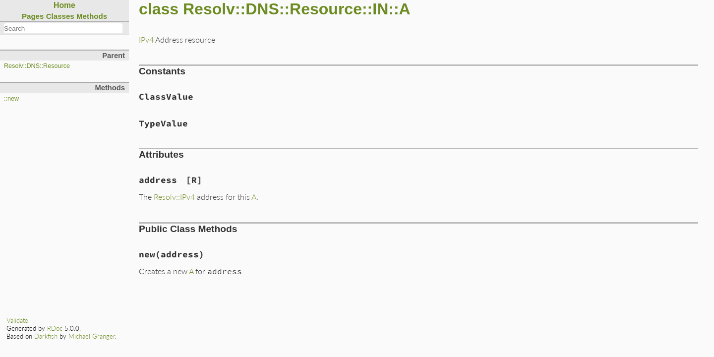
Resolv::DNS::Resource (37, 65)
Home (64, 5)
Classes (60, 16)
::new (11, 98)
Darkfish (46, 336)
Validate (17, 320)
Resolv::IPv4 (174, 196)
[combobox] (63, 28)
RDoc (54, 328)
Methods (91, 16)
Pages (33, 16)
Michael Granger (91, 336)
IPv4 (146, 39)
